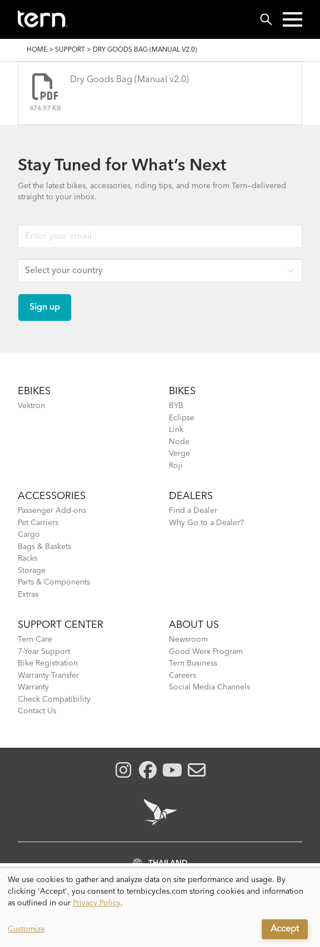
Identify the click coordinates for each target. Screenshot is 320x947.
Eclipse (181, 418)
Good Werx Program (206, 652)
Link (176, 430)
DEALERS (191, 496)
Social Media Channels (209, 687)
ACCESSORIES (52, 496)
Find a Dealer (193, 511)
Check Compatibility (54, 699)
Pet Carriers (38, 523)
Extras (28, 594)
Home (37, 50)
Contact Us (37, 711)
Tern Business (193, 663)
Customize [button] (26, 929)
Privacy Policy (97, 903)
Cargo (29, 534)
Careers (182, 675)
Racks (27, 558)
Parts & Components (54, 582)
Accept (285, 929)
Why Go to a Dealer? (206, 523)
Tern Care (35, 639)
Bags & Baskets (44, 547)
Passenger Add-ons (52, 511)
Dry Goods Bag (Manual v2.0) (129, 79)
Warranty (33, 687)
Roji (176, 466)
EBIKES (34, 391)
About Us (194, 625)
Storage (32, 571)
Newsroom (188, 639)
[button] (292, 19)
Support (70, 50)
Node (179, 442)
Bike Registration (48, 663)
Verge (179, 453)
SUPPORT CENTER (60, 625)
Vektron (31, 406)
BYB (176, 406)
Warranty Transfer (48, 675)
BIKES (182, 391)
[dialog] (160, 908)
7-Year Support (44, 652)
